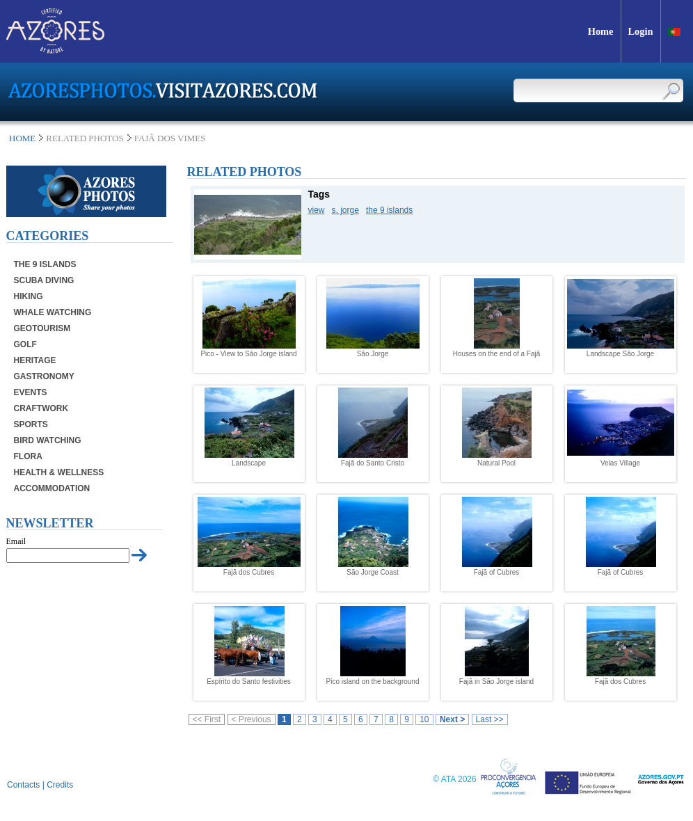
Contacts (23, 785)
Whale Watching (53, 312)
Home (22, 138)
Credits (60, 785)
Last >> (490, 719)
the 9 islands (389, 210)
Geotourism (42, 328)
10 (424, 719)
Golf (25, 344)
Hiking (28, 296)
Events (30, 392)
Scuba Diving (44, 280)
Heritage (35, 360)
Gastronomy (44, 376)
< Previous (251, 719)
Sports (31, 424)
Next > (452, 719)
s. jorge (345, 210)
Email (16, 541)
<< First (207, 719)
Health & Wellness (59, 472)
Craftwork (41, 408)
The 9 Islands (45, 264)
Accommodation (52, 488)
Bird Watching (47, 440)
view (316, 210)
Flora (28, 456)
